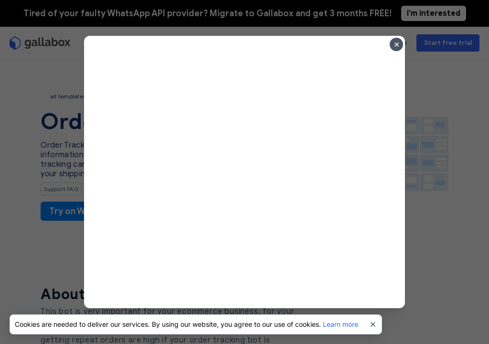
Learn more (340, 324)
